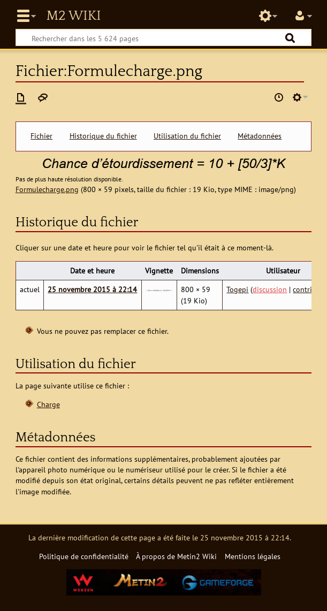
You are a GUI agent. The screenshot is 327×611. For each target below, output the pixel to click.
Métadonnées (260, 136)
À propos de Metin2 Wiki (176, 556)
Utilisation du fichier (187, 136)
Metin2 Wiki (73, 16)
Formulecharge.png (47, 189)
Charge (48, 404)
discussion (270, 289)
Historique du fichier (103, 136)
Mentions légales (252, 556)
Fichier (41, 136)
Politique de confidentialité (83, 556)
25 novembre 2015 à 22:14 (92, 289)
